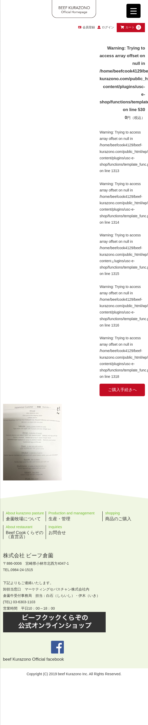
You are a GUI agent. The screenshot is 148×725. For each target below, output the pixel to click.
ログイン (108, 27)
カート (131, 27)
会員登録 (86, 27)
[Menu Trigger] (133, 11)
